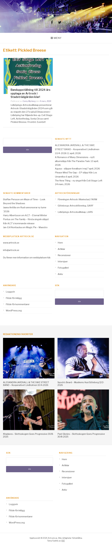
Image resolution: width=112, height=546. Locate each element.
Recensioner (64, 255)
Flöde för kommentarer (18, 304)
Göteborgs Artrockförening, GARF (75, 205)
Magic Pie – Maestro (37, 227)
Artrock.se (56, 10)
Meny (57, 37)
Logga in (10, 291)
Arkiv (60, 274)
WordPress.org (14, 310)
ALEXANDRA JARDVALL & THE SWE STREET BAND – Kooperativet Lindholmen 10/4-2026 (77, 149)
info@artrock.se (11, 250)
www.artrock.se (11, 242)
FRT (63, 541)
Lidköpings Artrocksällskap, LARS (75, 212)
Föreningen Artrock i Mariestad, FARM (77, 199)
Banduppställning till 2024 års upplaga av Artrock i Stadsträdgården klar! (30, 93)
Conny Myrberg (29, 101)
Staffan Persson (11, 199)
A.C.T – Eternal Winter (36, 215)
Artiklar (61, 249)
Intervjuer (63, 261)
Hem (60, 242)
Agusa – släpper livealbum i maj (71, 168)
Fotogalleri (63, 267)
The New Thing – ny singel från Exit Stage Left (78, 180)
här (48, 257)
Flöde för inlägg (14, 298)
